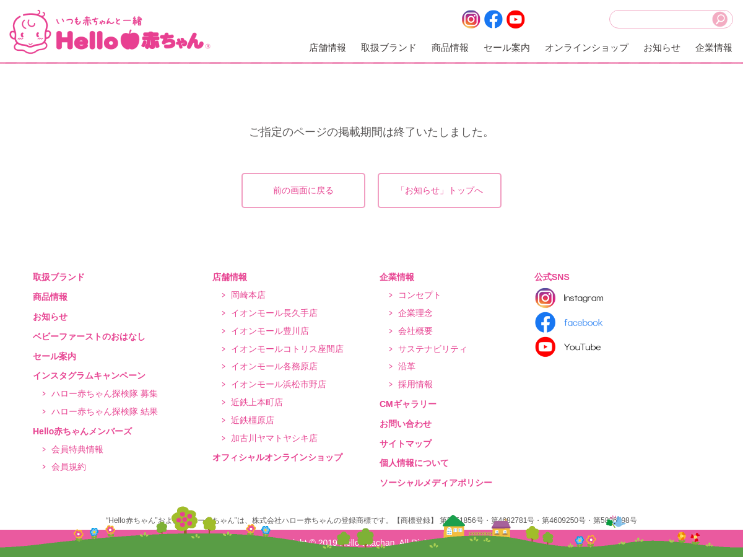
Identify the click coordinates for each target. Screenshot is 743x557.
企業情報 (713, 47)
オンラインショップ (586, 47)
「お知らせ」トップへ (439, 190)
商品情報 (450, 47)
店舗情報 (327, 47)
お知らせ (661, 47)
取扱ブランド (389, 47)
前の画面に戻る (303, 190)
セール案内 (507, 47)
